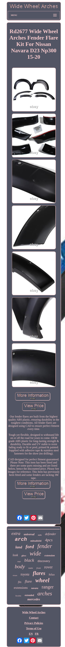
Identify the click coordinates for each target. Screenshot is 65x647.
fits (19, 582)
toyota (25, 574)
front (38, 568)
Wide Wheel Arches (33, 612)
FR (36, 633)
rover (48, 567)
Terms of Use (33, 628)
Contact (33, 617)
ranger (48, 586)
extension (50, 555)
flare (28, 581)
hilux (52, 574)
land (18, 547)
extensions (21, 587)
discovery (44, 561)
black (29, 560)
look (15, 555)
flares (39, 573)
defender (50, 534)
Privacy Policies (33, 623)
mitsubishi (35, 540)
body (20, 566)
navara (34, 588)
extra (15, 533)
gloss (23, 555)
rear (19, 561)
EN (31, 633)
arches (44, 593)
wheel (42, 580)
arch (21, 539)
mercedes (33, 599)
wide (35, 553)
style (40, 535)
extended (29, 595)
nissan (15, 575)
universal (29, 534)
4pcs (49, 540)
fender (44, 546)
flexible (18, 596)
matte (30, 568)
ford (29, 546)
